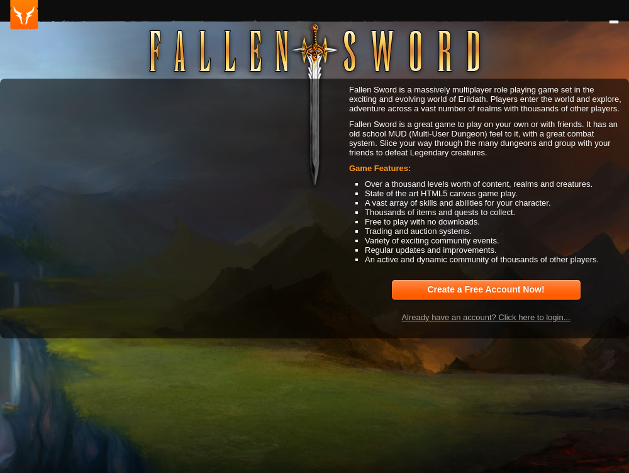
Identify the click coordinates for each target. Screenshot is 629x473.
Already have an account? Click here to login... (485, 317)
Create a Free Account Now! (485, 289)
